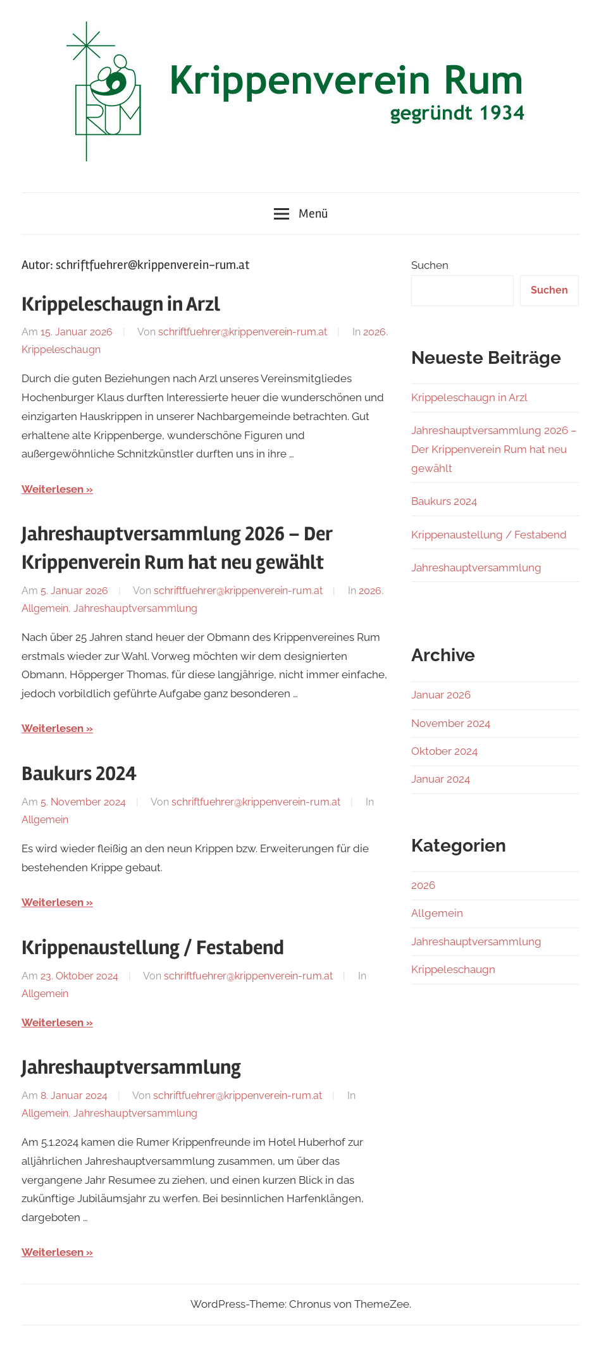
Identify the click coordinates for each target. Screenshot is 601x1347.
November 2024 (450, 723)
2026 (374, 332)
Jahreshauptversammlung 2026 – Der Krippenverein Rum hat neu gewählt (494, 449)
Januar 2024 (440, 779)
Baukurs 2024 (79, 773)
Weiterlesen (53, 489)
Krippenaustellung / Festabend (153, 947)
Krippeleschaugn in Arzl (121, 304)
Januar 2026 (441, 694)
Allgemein (45, 608)
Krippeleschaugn (61, 350)
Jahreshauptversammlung (135, 608)
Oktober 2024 (444, 751)
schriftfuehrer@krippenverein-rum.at (242, 332)
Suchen (430, 265)
